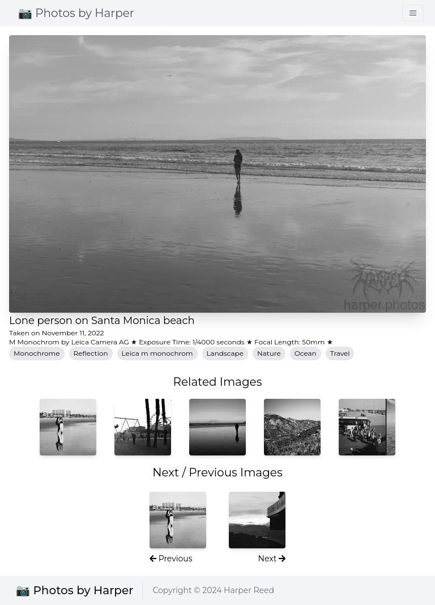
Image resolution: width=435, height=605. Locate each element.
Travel (340, 353)
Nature (269, 353)
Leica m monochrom (157, 353)
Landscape (225, 353)
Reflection (91, 353)
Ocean (306, 353)
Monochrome (37, 353)
